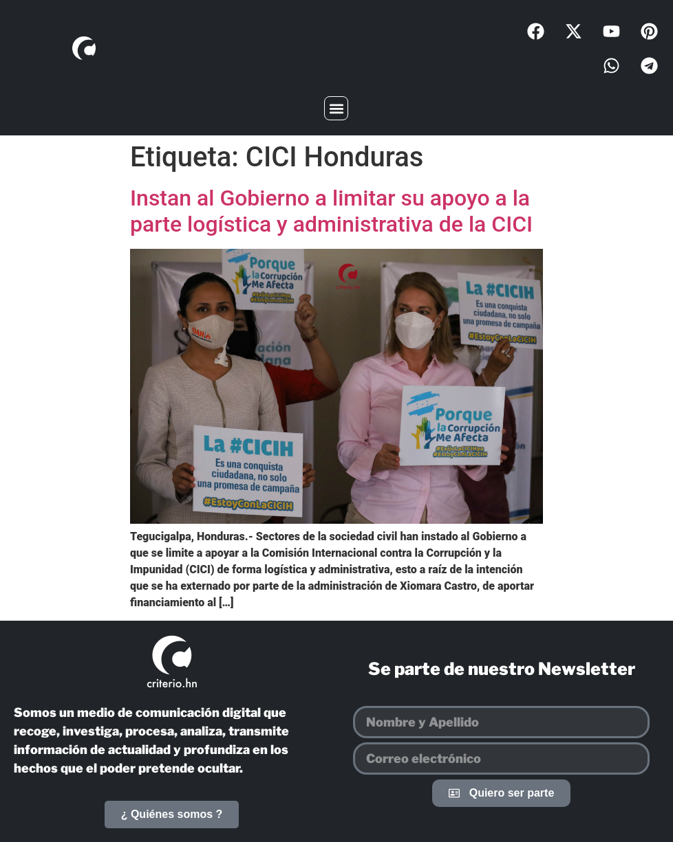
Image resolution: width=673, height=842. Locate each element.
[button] (336, 108)
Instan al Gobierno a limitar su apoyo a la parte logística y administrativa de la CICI (331, 211)
